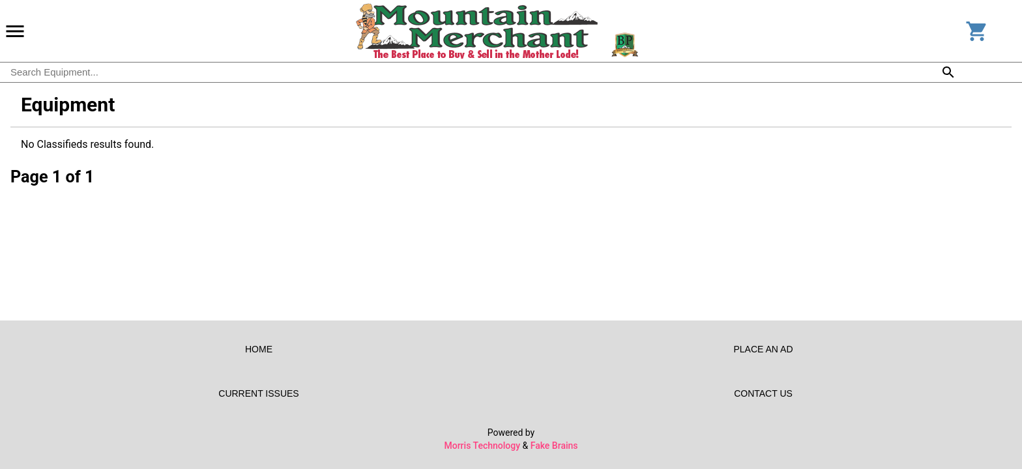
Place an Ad (763, 349)
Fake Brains (554, 445)
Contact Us (763, 393)
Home (259, 349)
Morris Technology (482, 445)
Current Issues (259, 393)
